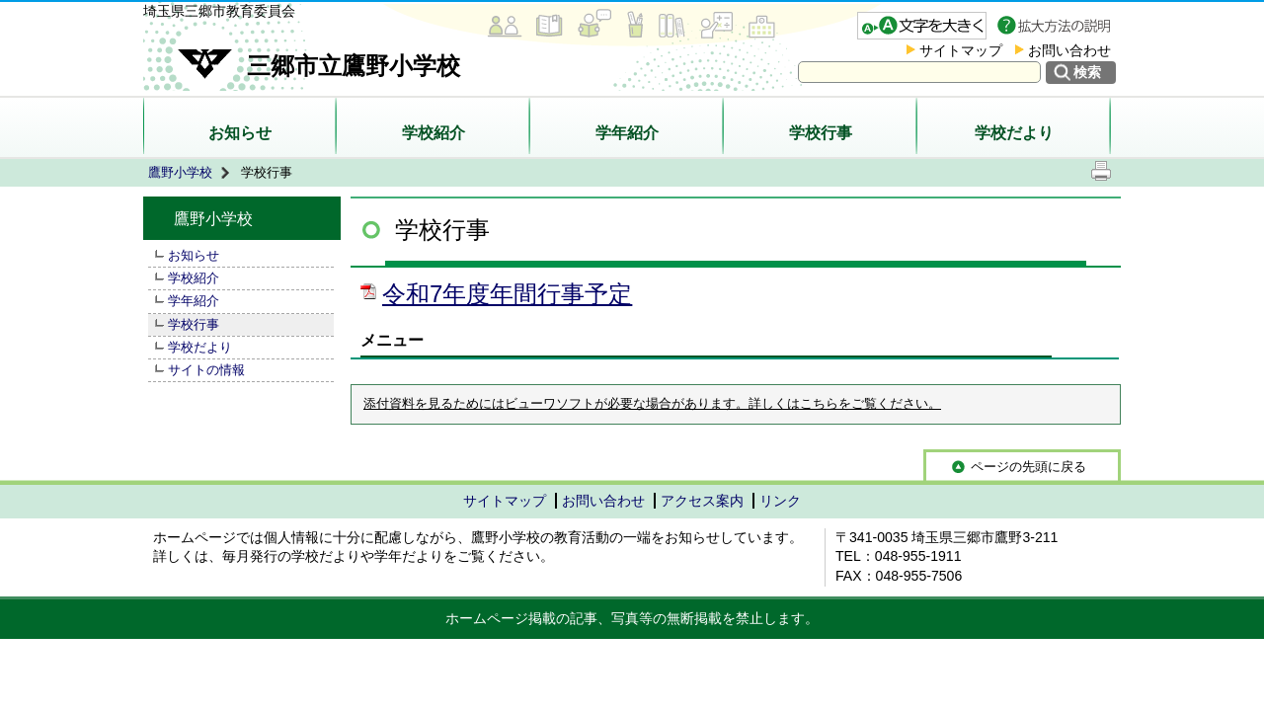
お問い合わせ (1069, 50)
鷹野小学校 (180, 172)
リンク (780, 501)
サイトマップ (960, 50)
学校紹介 (433, 132)
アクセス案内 (702, 501)
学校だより (1014, 132)
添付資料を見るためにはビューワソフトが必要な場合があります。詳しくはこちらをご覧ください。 (652, 404)
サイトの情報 (206, 369)
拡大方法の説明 (1056, 26)
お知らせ (240, 132)
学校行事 (820, 132)
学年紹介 (627, 132)
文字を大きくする (922, 26)
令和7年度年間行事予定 (507, 293)
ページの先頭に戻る (1028, 466)
